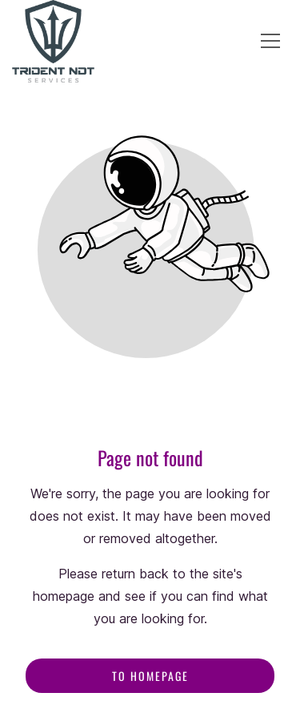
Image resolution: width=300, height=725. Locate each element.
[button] (270, 40)
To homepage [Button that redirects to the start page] (150, 675)
